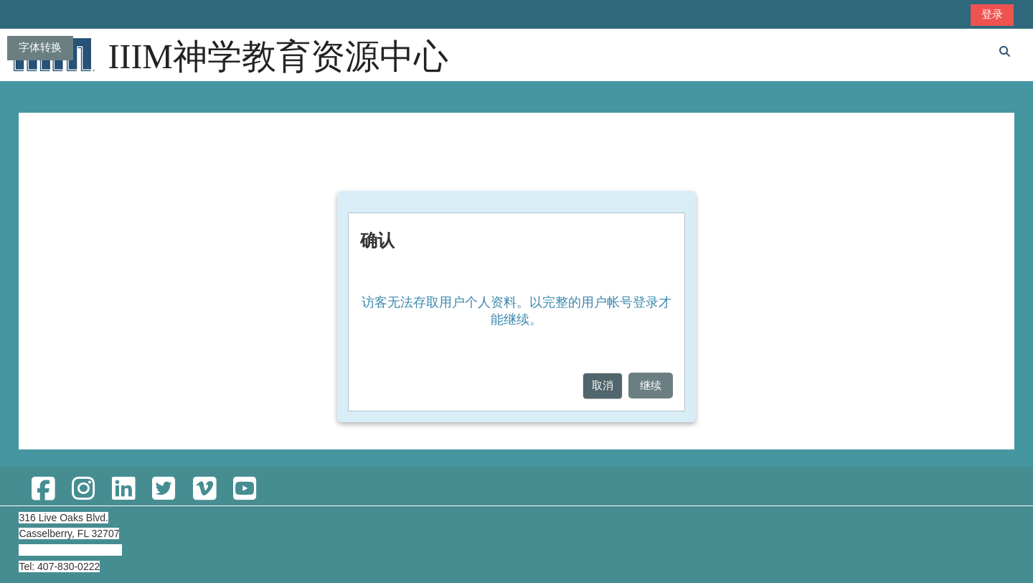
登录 (992, 14)
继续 (650, 385)
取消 (602, 385)
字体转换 (40, 47)
